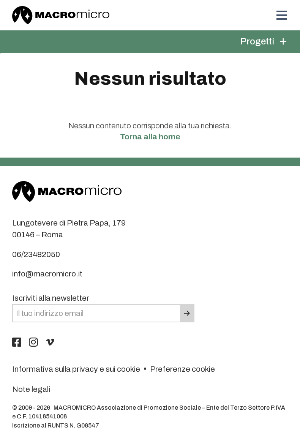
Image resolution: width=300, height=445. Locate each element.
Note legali (31, 389)
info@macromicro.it (47, 274)
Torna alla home (150, 137)
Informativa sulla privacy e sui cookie (76, 369)
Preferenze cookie (182, 369)
